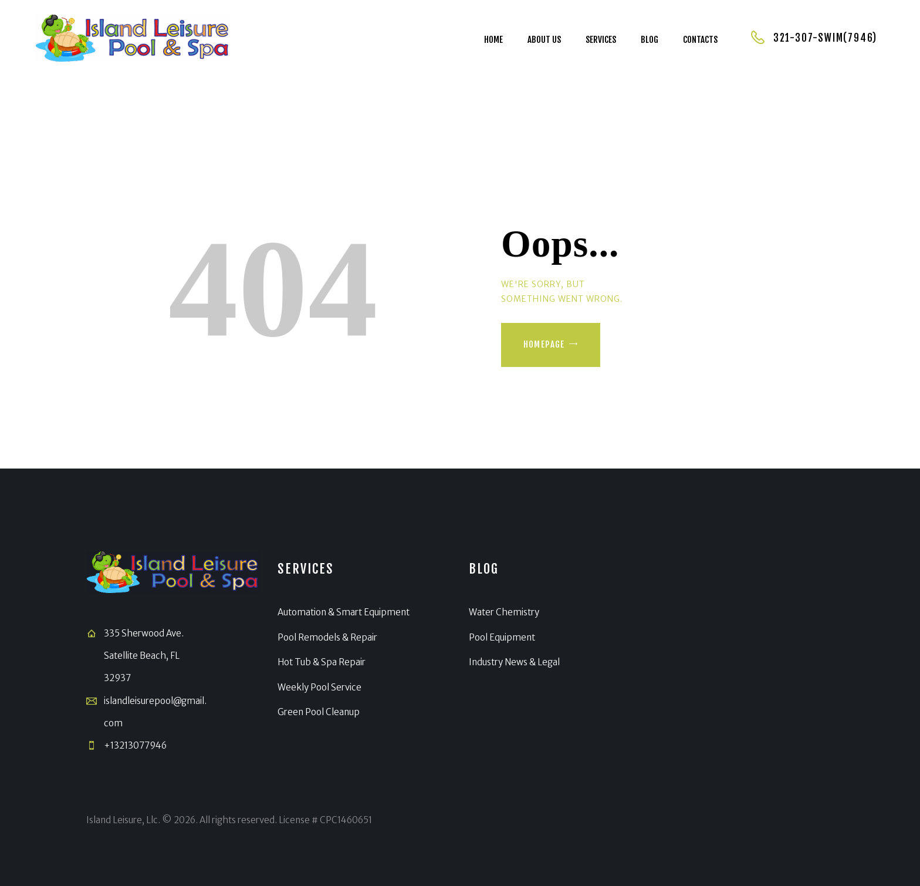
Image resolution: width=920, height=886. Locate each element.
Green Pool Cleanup (319, 711)
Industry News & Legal (514, 662)
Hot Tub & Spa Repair (322, 662)
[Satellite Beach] (747, 654)
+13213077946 (135, 745)
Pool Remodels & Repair (327, 637)
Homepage (544, 344)
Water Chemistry (504, 612)
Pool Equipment (502, 637)
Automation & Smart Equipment (344, 612)
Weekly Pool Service (319, 687)
